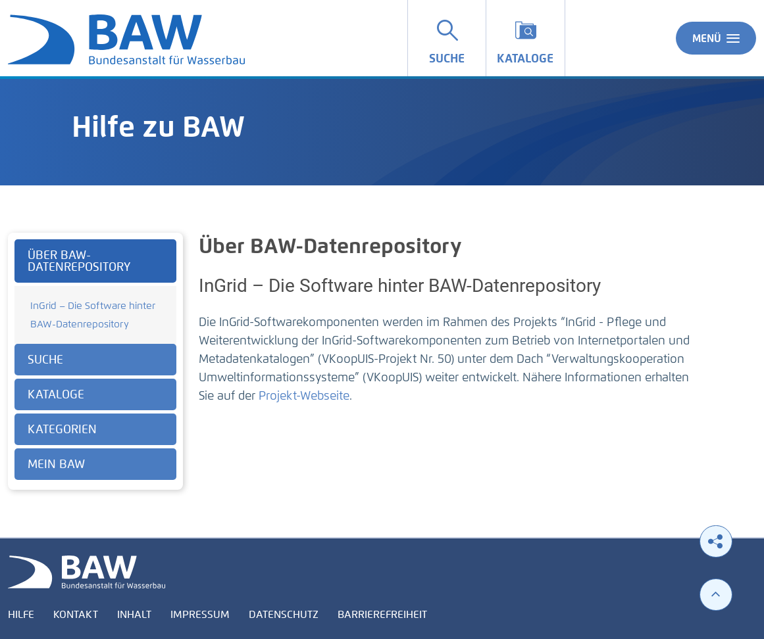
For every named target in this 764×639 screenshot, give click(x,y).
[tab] (95, 261)
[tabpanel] (95, 361)
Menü (716, 38)
